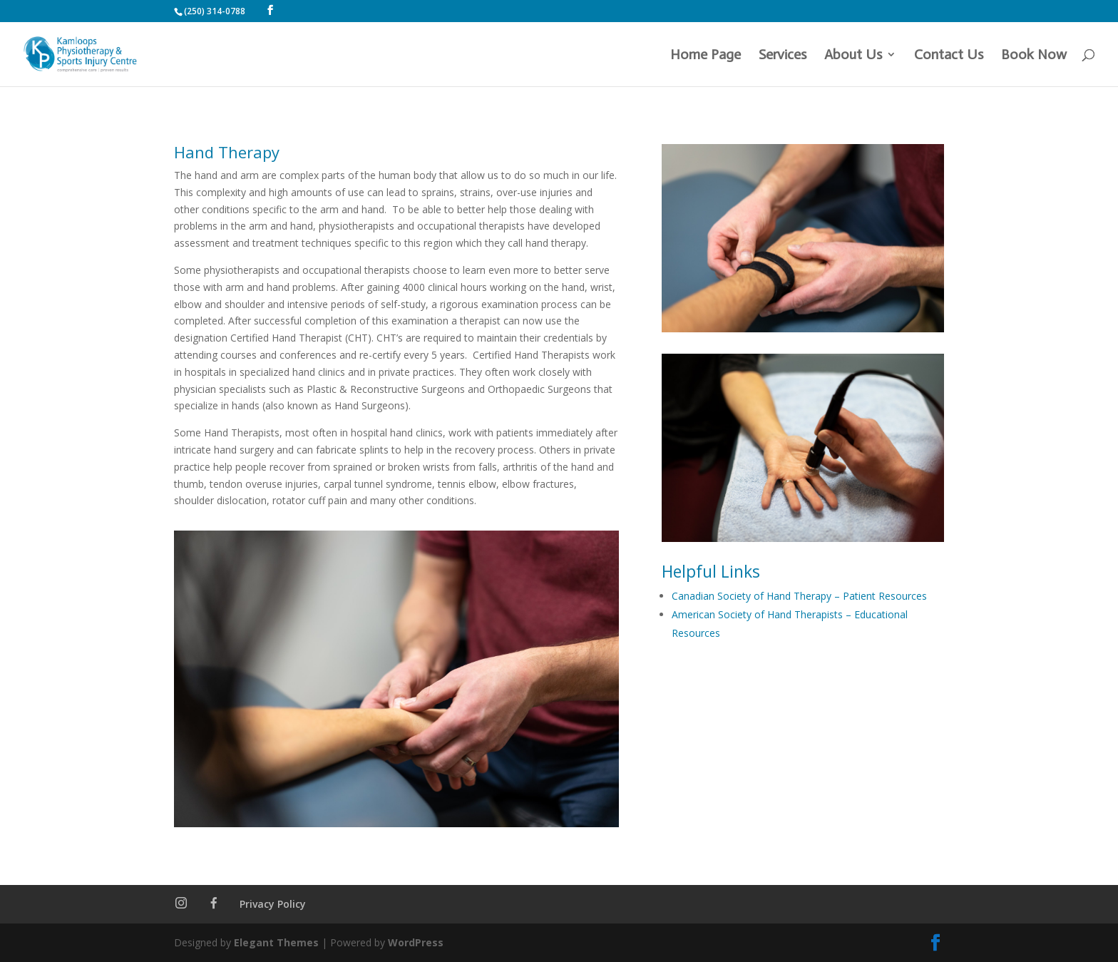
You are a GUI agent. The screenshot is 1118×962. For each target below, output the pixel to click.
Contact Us (948, 56)
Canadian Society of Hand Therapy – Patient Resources (799, 596)
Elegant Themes (276, 942)
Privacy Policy (273, 904)
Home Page (705, 56)
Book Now (1034, 56)
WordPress (415, 942)
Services (782, 56)
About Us (853, 56)
